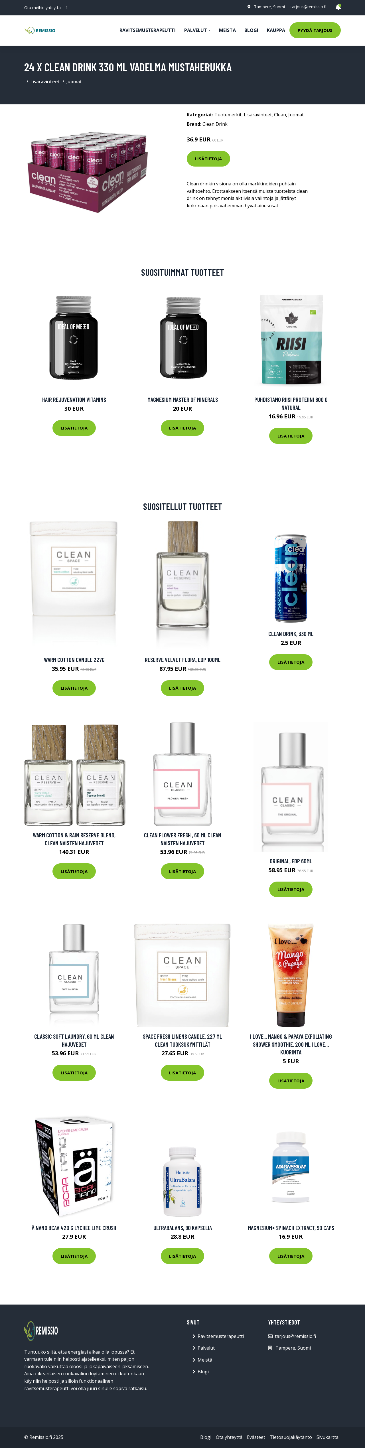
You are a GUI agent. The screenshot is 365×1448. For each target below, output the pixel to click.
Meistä (227, 30)
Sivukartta (327, 1437)
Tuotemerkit (228, 115)
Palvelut (206, 1348)
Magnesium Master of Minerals (182, 399)
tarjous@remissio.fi (308, 6)
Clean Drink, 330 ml (290, 633)
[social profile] (67, 7)
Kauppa (276, 30)
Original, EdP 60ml (291, 860)
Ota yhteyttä (229, 1437)
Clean (280, 115)
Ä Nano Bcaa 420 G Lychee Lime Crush (74, 1227)
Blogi (251, 30)
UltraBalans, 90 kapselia (182, 1227)
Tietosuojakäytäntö (291, 1437)
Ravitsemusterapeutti (147, 30)
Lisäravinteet (45, 81)
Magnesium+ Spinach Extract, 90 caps (291, 1227)
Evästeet (256, 1437)
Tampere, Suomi (269, 6)
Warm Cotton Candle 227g (74, 659)
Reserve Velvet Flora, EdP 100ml (182, 659)
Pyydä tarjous (315, 30)
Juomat (74, 81)
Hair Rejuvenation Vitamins (74, 399)
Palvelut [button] (195, 30)
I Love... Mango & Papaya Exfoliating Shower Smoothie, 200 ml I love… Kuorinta (291, 1044)
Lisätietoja (208, 158)
